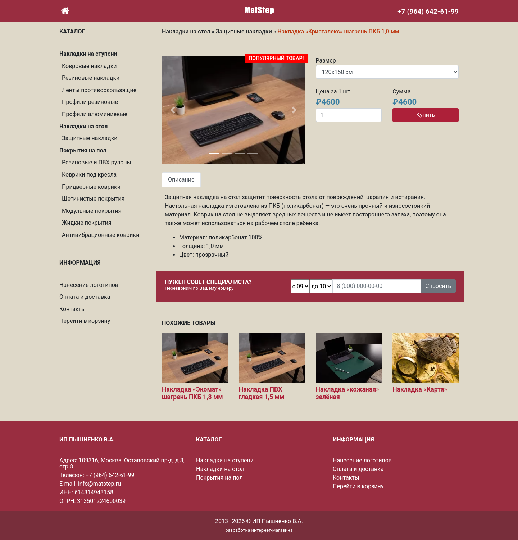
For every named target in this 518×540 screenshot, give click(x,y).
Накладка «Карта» (419, 389)
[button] (172, 110)
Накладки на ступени (225, 460)
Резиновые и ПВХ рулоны (96, 162)
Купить (425, 114)
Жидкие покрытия (87, 222)
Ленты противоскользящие (99, 90)
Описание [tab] (181, 179)
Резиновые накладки (90, 77)
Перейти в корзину (84, 320)
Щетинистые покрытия (93, 198)
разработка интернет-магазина (258, 530)
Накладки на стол (186, 31)
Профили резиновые (90, 102)
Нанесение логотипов (88, 285)
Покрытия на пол (219, 477)
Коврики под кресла (89, 174)
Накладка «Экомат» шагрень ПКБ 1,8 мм (192, 393)
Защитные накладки (90, 138)
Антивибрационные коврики (100, 235)
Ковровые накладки (89, 66)
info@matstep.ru (99, 483)
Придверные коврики (91, 186)
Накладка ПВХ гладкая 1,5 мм (262, 393)
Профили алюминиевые (94, 114)
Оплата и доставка (84, 296)
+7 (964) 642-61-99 (110, 475)
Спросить (438, 286)
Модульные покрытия (92, 210)
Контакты (72, 309)
